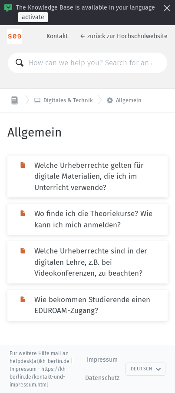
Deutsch (146, 369)
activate (33, 17)
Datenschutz (102, 378)
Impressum (102, 359)
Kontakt (57, 36)
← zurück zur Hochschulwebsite (124, 36)
